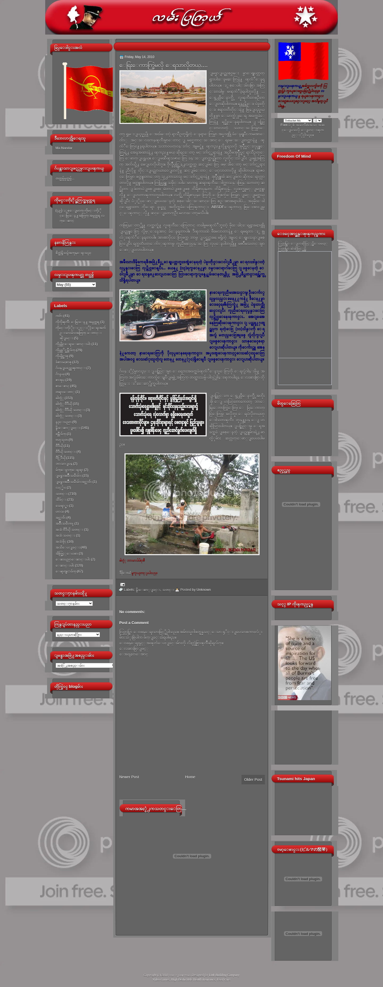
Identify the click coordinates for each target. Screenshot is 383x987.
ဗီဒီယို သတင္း (66, 452)
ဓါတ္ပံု (60, 398)
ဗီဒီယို (59, 446)
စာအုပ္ (60, 380)
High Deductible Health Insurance (193, 979)
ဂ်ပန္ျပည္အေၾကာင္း (71, 368)
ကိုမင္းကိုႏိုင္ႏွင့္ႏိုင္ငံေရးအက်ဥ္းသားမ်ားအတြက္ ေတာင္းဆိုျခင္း (81, 333)
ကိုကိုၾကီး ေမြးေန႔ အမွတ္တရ (77, 322)
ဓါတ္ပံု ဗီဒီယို (64, 404)
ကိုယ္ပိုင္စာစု (62, 356)
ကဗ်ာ (59, 316)
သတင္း (62, 494)
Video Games (161, 979)
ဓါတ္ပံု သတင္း (66, 416)
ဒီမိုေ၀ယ (125, 573)
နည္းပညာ (64, 422)
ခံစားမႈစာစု (64, 362)
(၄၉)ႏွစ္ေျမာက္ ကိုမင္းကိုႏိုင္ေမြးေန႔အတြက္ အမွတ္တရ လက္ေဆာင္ (80, 215)
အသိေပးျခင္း (68, 547)
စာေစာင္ (62, 386)
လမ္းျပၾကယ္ (179, 975)
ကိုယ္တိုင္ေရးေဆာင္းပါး (73, 344)
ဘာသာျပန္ (64, 464)
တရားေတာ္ (65, 392)
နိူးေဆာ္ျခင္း (68, 428)
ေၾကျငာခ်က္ (66, 571)
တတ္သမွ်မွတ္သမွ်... (65, 178)
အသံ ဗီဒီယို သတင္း (69, 530)
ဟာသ (60, 511)
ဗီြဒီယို (60, 458)
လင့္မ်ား (61, 488)
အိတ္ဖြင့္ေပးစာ (67, 553)
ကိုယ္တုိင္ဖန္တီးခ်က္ (65, 350)
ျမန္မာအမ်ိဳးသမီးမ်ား (69, 476)
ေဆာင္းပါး (65, 565)
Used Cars (223, 979)
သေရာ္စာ (62, 506)
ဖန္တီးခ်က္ (61, 434)
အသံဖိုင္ (61, 541)
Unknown (204, 590)
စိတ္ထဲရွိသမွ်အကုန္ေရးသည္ (73, 253)
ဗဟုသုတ (62, 440)
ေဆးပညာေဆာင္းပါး (73, 559)
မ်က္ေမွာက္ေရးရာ (69, 470)
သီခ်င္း (61, 499)
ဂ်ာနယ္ (60, 374)
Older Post (253, 779)
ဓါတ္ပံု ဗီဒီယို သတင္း (70, 410)
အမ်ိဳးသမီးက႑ (65, 523)
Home (190, 777)
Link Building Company (224, 975)
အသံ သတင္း (65, 535)
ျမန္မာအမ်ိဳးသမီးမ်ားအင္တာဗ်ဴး (74, 482)
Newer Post (129, 777)
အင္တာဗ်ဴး (61, 518)
